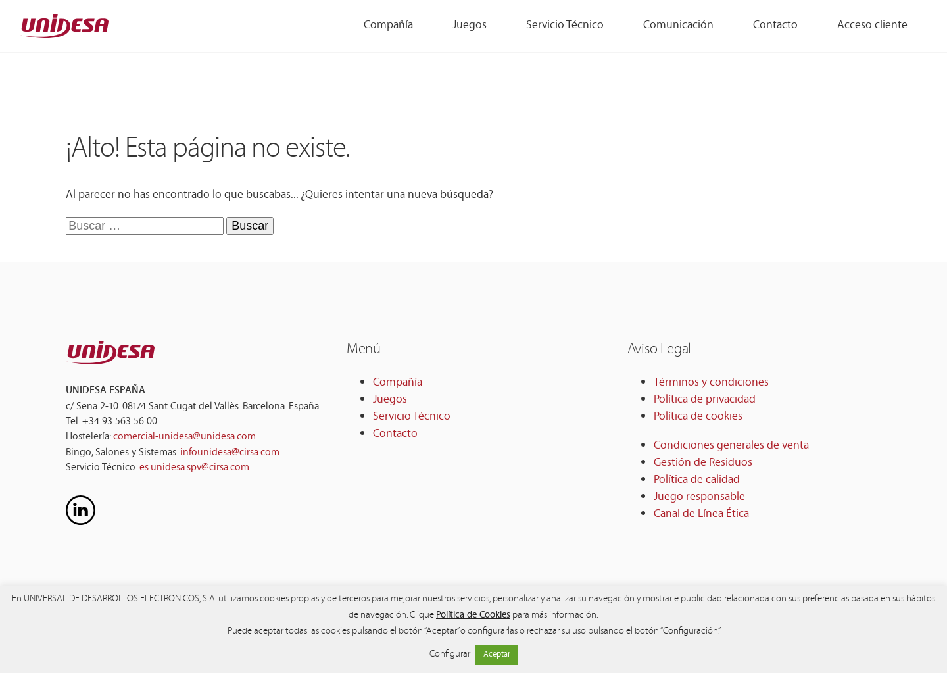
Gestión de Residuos (703, 463)
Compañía (397, 383)
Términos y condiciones (711, 383)
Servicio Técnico (411, 417)
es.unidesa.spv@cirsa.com (194, 468)
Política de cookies (698, 417)
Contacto (395, 434)
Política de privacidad (705, 400)
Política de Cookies (473, 616)
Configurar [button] (449, 655)
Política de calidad (697, 480)
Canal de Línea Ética (701, 514)
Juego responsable (699, 497)
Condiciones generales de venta (731, 446)
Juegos (390, 400)
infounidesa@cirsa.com (229, 453)
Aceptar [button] (496, 654)
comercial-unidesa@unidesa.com (184, 437)
